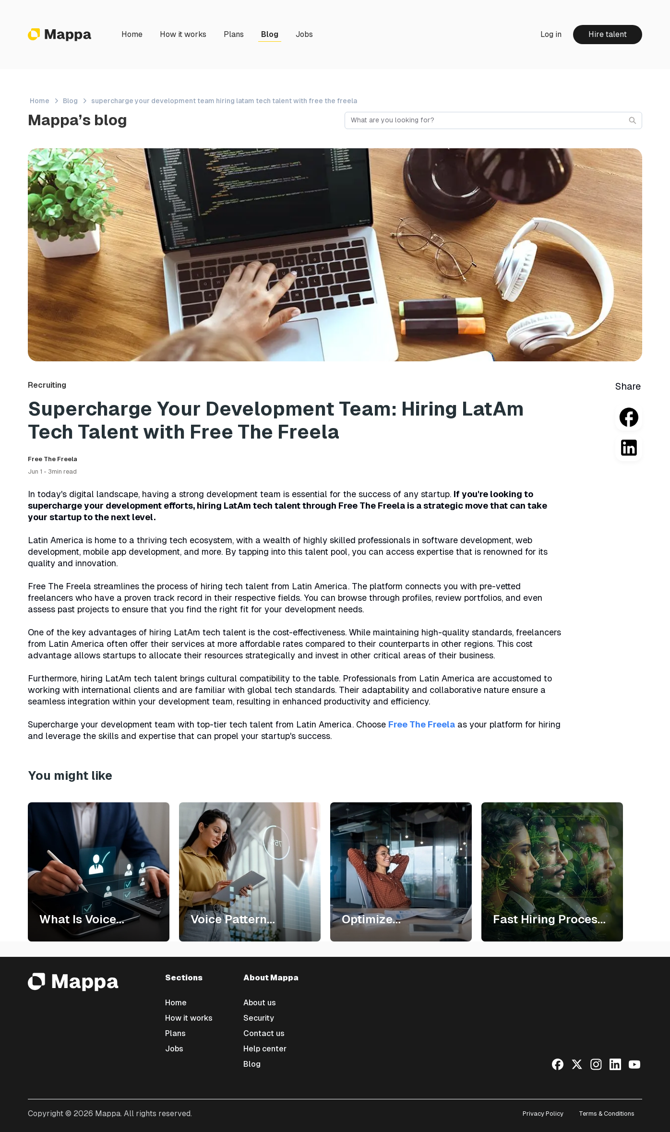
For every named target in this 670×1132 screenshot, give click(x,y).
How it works (183, 34)
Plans (234, 34)
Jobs (304, 34)
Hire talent (607, 34)
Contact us (264, 1033)
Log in (551, 34)
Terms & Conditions (606, 1113)
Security (258, 1018)
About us (259, 1002)
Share (628, 386)
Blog (269, 34)
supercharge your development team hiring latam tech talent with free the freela (224, 101)
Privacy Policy (543, 1113)
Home (132, 34)
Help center (265, 1048)
